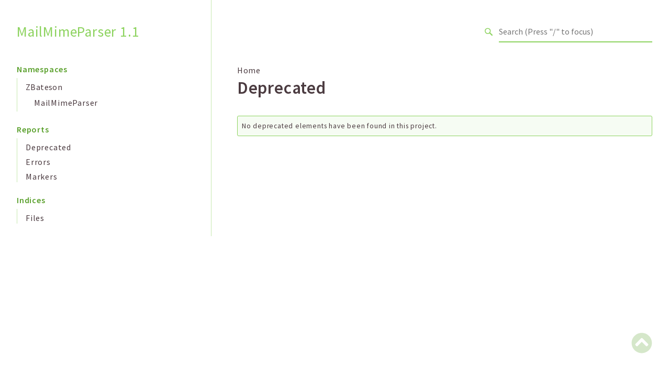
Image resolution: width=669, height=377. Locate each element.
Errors (38, 162)
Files (35, 218)
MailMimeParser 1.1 (78, 32)
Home (249, 70)
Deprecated (48, 147)
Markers (42, 176)
